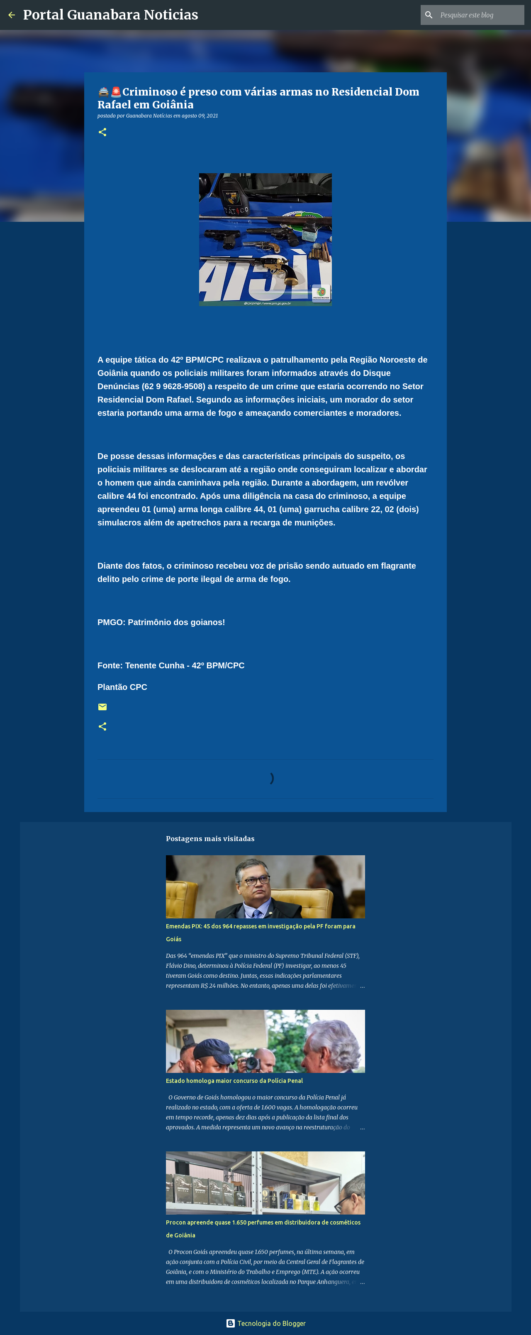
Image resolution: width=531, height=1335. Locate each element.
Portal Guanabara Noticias (110, 15)
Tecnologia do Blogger (266, 1323)
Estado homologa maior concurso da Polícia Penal (234, 1080)
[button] (102, 132)
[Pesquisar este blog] (480, 15)
